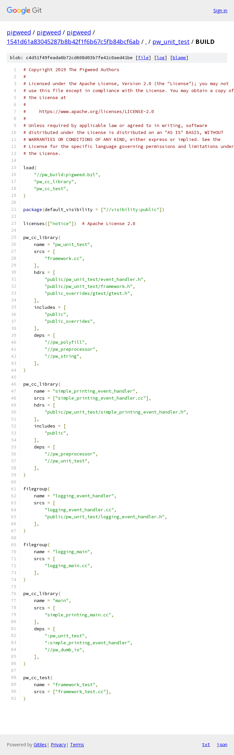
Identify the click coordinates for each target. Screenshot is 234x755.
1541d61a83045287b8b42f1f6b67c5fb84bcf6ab (73, 42)
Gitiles (40, 744)
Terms (77, 744)
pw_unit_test (171, 42)
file (143, 58)
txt (206, 744)
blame (179, 58)
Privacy (58, 744)
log (161, 58)
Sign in (220, 10)
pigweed (19, 32)
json (222, 744)
